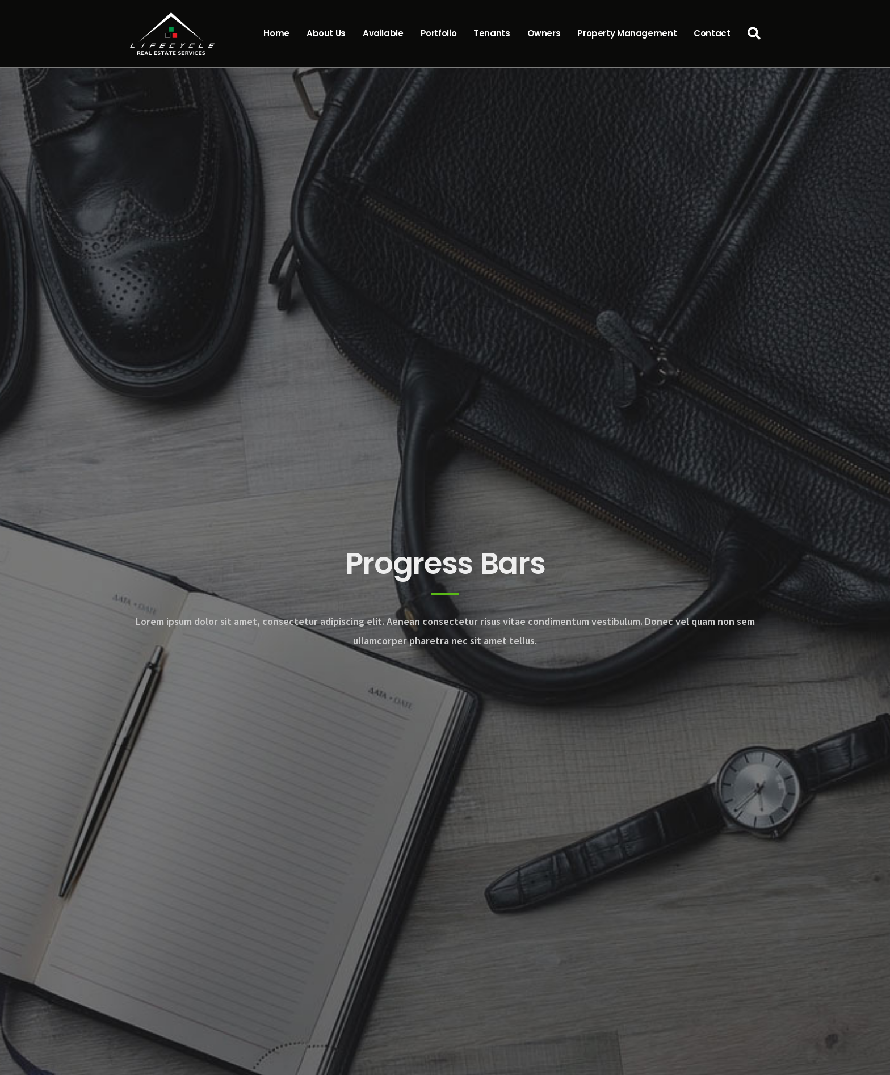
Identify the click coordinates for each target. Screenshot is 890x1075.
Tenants (491, 33)
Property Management (627, 33)
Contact (712, 33)
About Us (326, 33)
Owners (544, 33)
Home (276, 33)
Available (383, 33)
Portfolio (439, 33)
